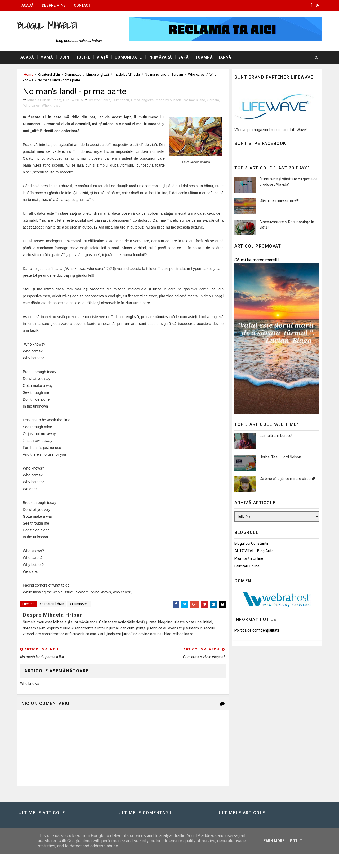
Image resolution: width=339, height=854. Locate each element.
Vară (183, 57)
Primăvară (160, 57)
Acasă (27, 5)
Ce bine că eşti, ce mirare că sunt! (287, 478)
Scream (177, 75)
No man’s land (155, 75)
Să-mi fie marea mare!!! (279, 200)
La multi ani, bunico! (276, 435)
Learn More (272, 841)
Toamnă (204, 57)
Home (28, 75)
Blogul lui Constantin (251, 543)
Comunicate (128, 57)
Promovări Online (248, 558)
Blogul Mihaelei (47, 25)
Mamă (46, 57)
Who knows (51, 106)
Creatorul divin (49, 75)
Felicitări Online (247, 566)
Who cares (196, 75)
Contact (82, 5)
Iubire (83, 57)
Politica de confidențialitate (257, 630)
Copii (65, 57)
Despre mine (53, 5)
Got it (296, 841)
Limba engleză (97, 75)
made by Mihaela (127, 75)
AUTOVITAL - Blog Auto (254, 551)
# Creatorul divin (51, 604)
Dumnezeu (73, 75)
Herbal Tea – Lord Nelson (280, 457)
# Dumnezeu (78, 604)
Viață (102, 57)
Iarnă (225, 57)
